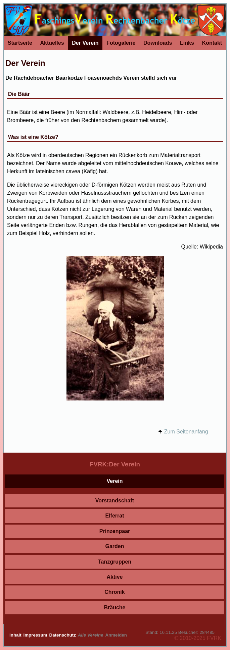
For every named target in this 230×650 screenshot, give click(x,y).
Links (187, 43)
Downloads (157, 43)
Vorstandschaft (114, 500)
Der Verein (85, 43)
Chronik (114, 592)
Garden (114, 546)
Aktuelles (52, 43)
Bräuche (114, 607)
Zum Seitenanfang (186, 431)
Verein (114, 481)
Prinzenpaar (114, 531)
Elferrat (114, 516)
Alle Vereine (91, 635)
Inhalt (15, 635)
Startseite (20, 43)
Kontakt (212, 43)
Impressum (36, 635)
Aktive (114, 577)
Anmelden (116, 635)
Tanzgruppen (114, 562)
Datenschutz (63, 635)
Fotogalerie (120, 43)
